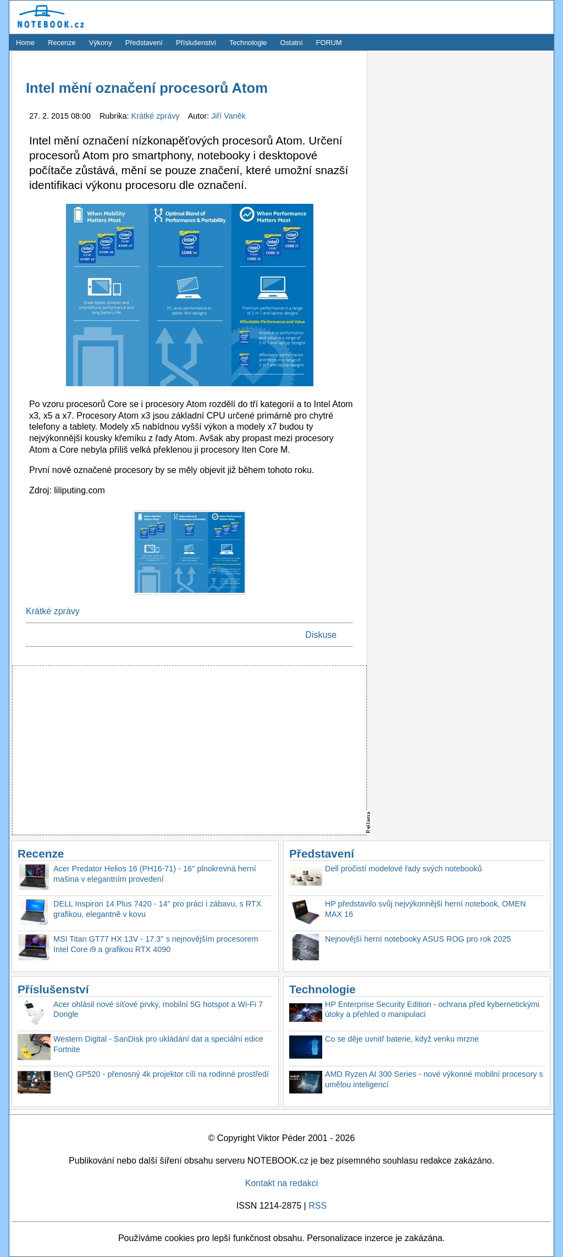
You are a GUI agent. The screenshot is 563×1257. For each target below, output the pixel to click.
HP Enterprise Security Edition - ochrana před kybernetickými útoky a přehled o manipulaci (432, 1009)
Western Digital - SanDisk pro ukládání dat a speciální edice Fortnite (158, 1044)
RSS (317, 1205)
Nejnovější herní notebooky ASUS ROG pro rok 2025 (418, 939)
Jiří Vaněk (228, 116)
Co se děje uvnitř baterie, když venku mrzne (402, 1038)
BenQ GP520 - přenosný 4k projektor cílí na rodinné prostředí (161, 1074)
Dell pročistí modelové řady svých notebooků (403, 868)
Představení (144, 42)
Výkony (100, 42)
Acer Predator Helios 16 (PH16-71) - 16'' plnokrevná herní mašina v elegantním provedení (154, 873)
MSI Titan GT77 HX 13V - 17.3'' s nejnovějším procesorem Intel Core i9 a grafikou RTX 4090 (155, 944)
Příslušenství (196, 42)
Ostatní (291, 42)
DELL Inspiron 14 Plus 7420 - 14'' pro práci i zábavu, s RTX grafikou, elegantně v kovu (157, 909)
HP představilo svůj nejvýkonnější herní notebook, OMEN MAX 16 (425, 909)
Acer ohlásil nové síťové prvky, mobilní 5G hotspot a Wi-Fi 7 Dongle (158, 1009)
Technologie (248, 42)
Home (25, 42)
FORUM (329, 42)
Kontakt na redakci (281, 1183)
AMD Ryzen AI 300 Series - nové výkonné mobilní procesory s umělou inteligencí (434, 1079)
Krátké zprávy (156, 116)
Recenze (62, 42)
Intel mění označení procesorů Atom (147, 88)
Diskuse (320, 634)
